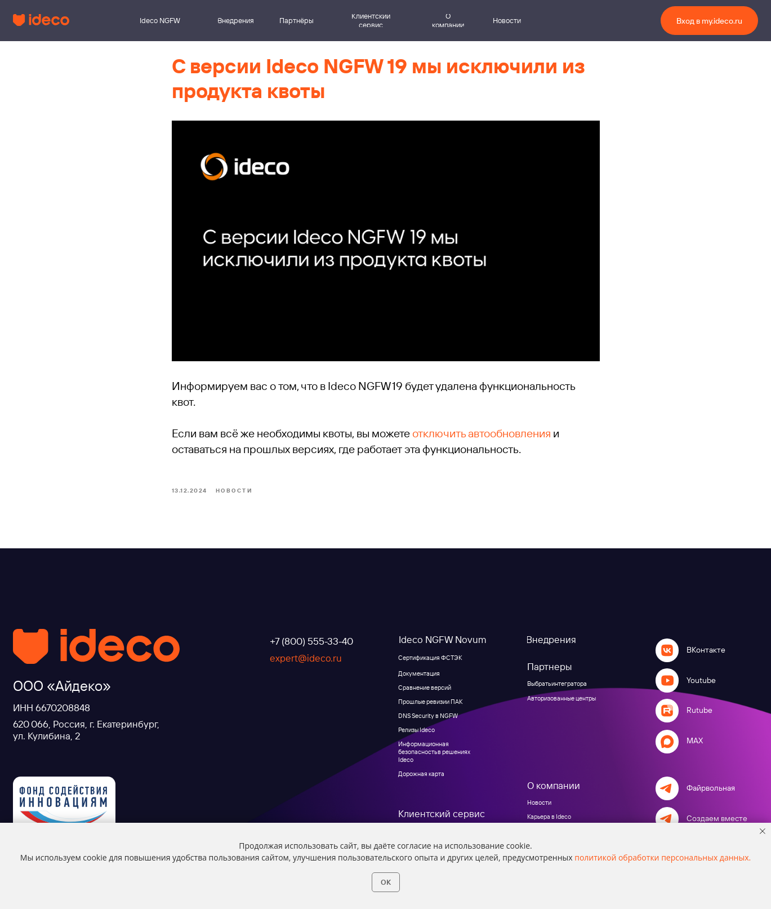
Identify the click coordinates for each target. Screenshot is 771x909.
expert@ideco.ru (306, 658)
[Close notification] (762, 831)
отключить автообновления (481, 433)
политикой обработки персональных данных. (662, 857)
